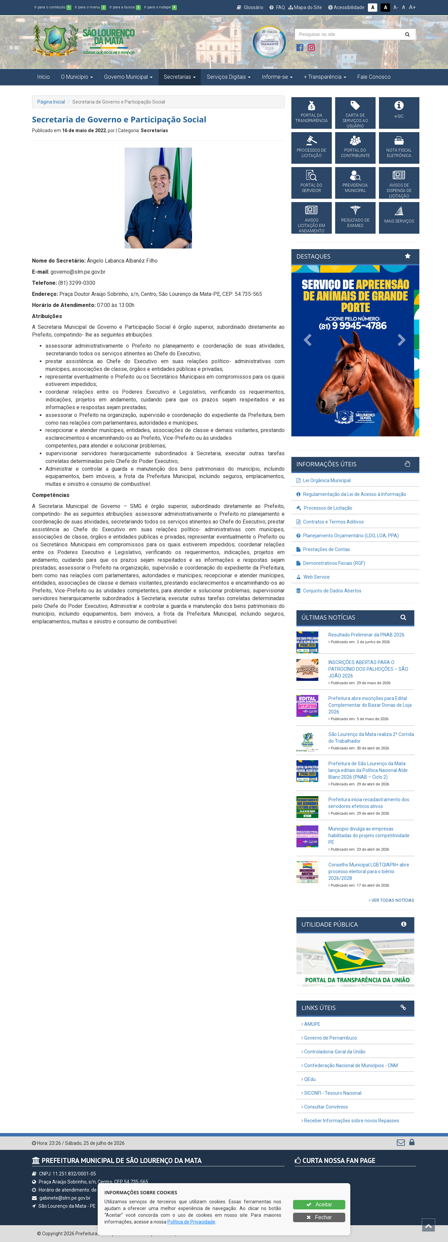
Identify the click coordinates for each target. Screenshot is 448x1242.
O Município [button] (77, 77)
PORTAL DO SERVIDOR (311, 188)
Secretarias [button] (180, 77)
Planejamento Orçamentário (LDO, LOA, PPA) (347, 535)
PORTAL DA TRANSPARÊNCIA (311, 118)
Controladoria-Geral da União (333, 1051)
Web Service (313, 577)
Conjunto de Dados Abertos (328, 590)
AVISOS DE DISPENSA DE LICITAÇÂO (399, 190)
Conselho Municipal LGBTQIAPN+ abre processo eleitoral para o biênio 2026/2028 (368, 871)
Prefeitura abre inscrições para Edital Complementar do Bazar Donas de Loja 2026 (370, 705)
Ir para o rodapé (160, 7)
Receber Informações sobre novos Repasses (350, 1120)
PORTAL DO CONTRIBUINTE (355, 153)
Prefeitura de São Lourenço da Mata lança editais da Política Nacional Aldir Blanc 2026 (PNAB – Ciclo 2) (368, 770)
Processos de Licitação (324, 508)
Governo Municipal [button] (128, 77)
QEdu (308, 1079)
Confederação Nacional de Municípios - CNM (349, 1065)
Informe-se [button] (277, 77)
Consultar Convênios (324, 1107)
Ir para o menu (90, 7)
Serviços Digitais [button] (229, 77)
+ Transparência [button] (325, 77)
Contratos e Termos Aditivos (330, 522)
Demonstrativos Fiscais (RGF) (330, 563)
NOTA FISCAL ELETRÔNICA (399, 153)
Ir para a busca (125, 7)
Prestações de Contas (323, 549)
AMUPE (310, 1024)
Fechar (319, 1217)
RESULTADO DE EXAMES (355, 223)
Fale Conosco (374, 77)
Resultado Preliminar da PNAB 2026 (366, 634)
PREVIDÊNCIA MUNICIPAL (355, 188)
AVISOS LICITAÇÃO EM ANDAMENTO (311, 225)
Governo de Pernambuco (329, 1038)
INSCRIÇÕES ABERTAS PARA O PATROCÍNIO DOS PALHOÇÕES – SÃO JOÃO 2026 (368, 669)
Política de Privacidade (191, 1222)
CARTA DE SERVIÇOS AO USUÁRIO (355, 120)
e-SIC (399, 116)
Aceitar (319, 1204)
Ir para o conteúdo (52, 7)
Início (43, 77)
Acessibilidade (346, 7)
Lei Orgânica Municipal (323, 480)
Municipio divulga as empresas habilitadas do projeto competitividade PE (369, 835)
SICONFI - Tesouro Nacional (331, 1093)
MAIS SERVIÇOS (399, 221)
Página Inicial (51, 102)
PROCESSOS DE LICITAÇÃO (311, 153)
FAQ (277, 7)
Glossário (250, 7)
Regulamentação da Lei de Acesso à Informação (351, 494)
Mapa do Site (305, 7)
